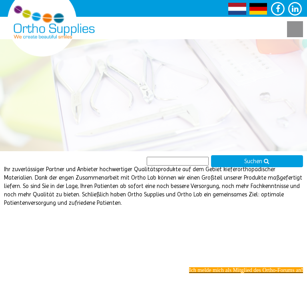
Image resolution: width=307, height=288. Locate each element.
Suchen (256, 161)
